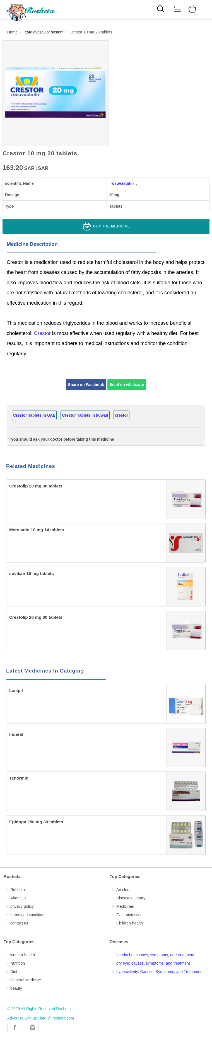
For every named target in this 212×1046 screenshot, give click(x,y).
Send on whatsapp (127, 384)
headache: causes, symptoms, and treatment (155, 955)
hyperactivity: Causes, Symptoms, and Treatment (158, 971)
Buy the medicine (106, 226)
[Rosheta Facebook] (14, 1028)
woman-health (22, 955)
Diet (13, 971)
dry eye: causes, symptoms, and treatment (153, 963)
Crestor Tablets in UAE (34, 415)
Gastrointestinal (129, 914)
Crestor (43, 333)
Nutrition (17, 963)
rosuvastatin (122, 183)
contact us (19, 923)
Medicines (125, 906)
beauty (16, 988)
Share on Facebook (86, 384)
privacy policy (22, 906)
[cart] (192, 10)
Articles (122, 889)
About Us (18, 898)
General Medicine (25, 980)
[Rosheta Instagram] (31, 1028)
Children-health (129, 923)
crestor (121, 415)
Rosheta (17, 889)
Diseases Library (130, 898)
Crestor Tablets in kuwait (85, 415)
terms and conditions (28, 914)
